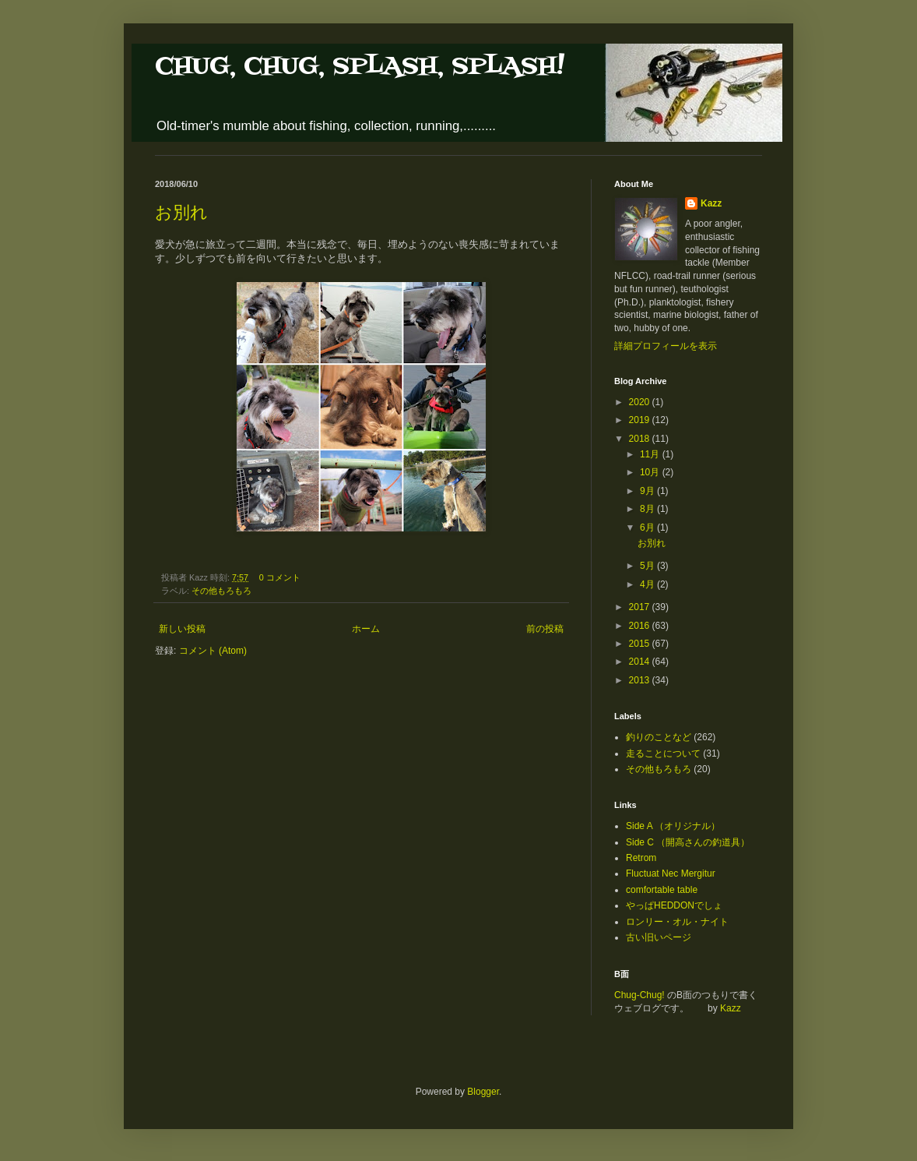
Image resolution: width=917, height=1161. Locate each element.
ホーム (366, 628)
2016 (640, 625)
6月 (648, 527)
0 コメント (279, 577)
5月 (648, 565)
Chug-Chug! (639, 995)
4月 (648, 584)
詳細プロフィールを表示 (665, 346)
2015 (640, 643)
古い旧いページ (658, 937)
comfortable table (661, 889)
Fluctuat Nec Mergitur (670, 873)
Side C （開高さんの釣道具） (688, 842)
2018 (640, 438)
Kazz (711, 203)
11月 (651, 454)
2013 (640, 680)
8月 (648, 508)
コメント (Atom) (213, 650)
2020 (640, 402)
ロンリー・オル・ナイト (677, 921)
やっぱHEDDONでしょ (674, 905)
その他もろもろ (221, 590)
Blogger (483, 1091)
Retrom (641, 857)
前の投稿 (545, 628)
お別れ (181, 212)
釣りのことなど (658, 737)
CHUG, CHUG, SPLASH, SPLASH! (359, 66)
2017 (640, 607)
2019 (640, 420)
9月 (648, 490)
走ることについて (663, 753)
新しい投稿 (182, 628)
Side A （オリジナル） (673, 825)
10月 (651, 472)
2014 (640, 661)
